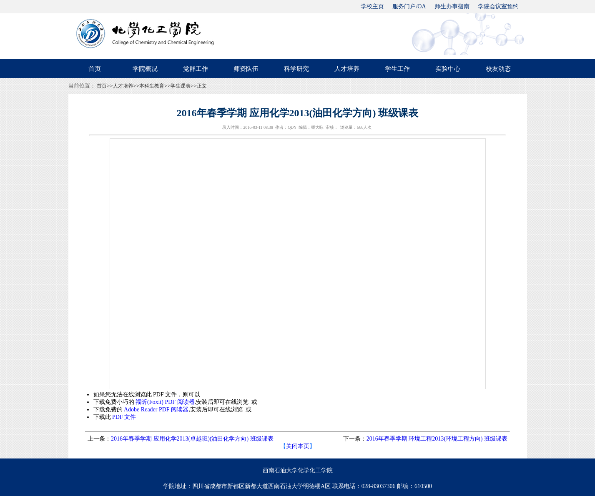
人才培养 (346, 68)
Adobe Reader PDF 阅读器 (156, 409)
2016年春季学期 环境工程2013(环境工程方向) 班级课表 (437, 439)
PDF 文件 (124, 417)
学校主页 (372, 6)
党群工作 (195, 68)
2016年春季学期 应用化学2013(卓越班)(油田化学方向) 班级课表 (192, 439)
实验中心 (447, 68)
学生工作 (397, 68)
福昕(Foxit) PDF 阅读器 (165, 402)
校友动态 (498, 68)
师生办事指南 (451, 6)
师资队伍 (246, 68)
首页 (94, 68)
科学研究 (296, 68)
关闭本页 (297, 446)
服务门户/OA (409, 6)
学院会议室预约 (498, 6)
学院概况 (145, 68)
